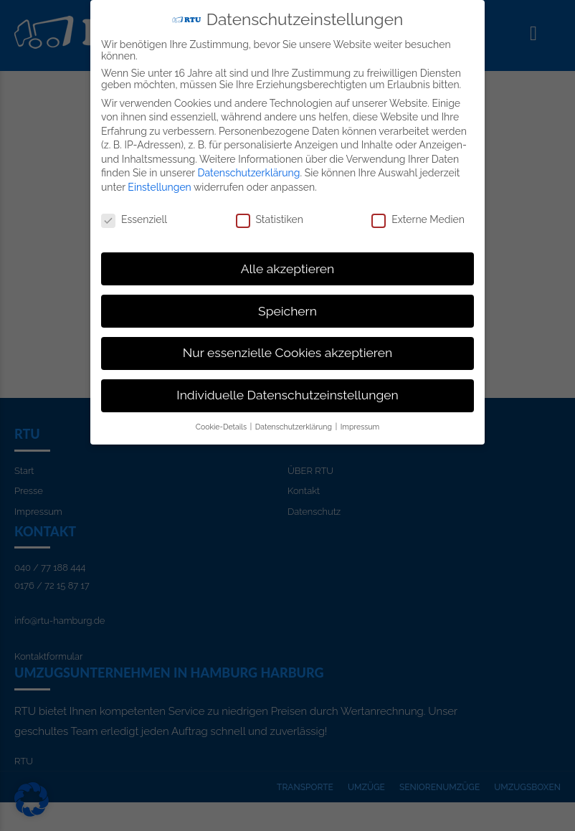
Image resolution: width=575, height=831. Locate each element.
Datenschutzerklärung (249, 172)
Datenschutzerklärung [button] (294, 426)
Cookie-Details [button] (222, 426)
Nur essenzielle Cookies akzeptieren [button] (287, 352)
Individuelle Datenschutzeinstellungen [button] (287, 394)
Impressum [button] (360, 426)
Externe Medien (418, 218)
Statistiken (269, 218)
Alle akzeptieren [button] (288, 267)
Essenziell (134, 218)
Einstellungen (159, 186)
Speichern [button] (287, 310)
